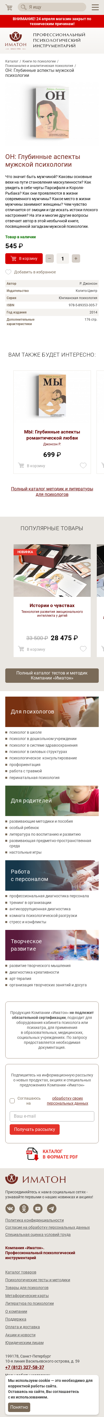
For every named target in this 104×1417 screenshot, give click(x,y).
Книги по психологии (39, 61)
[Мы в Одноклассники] (24, 1208)
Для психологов (32, 711)
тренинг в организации (30, 902)
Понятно (19, 1407)
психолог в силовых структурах (38, 751)
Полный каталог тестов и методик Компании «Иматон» (52, 675)
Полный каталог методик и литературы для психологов (52, 491)
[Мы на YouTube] (38, 1208)
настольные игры (25, 852)
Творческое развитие (26, 945)
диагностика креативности (34, 972)
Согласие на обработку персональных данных (47, 1227)
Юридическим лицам (24, 1342)
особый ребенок (24, 827)
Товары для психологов (27, 1287)
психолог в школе (25, 732)
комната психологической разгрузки (43, 915)
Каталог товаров (20, 1272)
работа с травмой (25, 771)
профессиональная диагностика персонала (49, 896)
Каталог (11, 61)
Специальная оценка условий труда (38, 1234)
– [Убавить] (49, 258)
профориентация (24, 764)
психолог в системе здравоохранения (43, 745)
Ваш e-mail (25, 1116)
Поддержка (15, 1319)
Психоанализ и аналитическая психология (39, 66)
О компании (16, 1311)
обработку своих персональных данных (67, 1100)
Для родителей (31, 800)
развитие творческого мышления (40, 965)
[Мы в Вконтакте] (10, 1208)
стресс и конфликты (27, 922)
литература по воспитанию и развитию (45, 834)
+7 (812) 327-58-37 (24, 1367)
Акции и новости (20, 1335)
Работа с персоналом (30, 875)
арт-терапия (20, 978)
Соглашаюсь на (56, 1101)
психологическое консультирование (43, 758)
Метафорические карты (27, 1295)
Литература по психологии (29, 1303)
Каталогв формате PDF (60, 1154)
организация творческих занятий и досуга (48, 985)
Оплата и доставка (22, 1327)
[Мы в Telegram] (52, 1208)
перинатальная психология (34, 777)
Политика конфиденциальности (34, 1220)
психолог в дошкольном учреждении (43, 738)
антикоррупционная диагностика (40, 909)
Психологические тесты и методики (37, 1280)
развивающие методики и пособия (41, 821)
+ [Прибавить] (75, 258)
